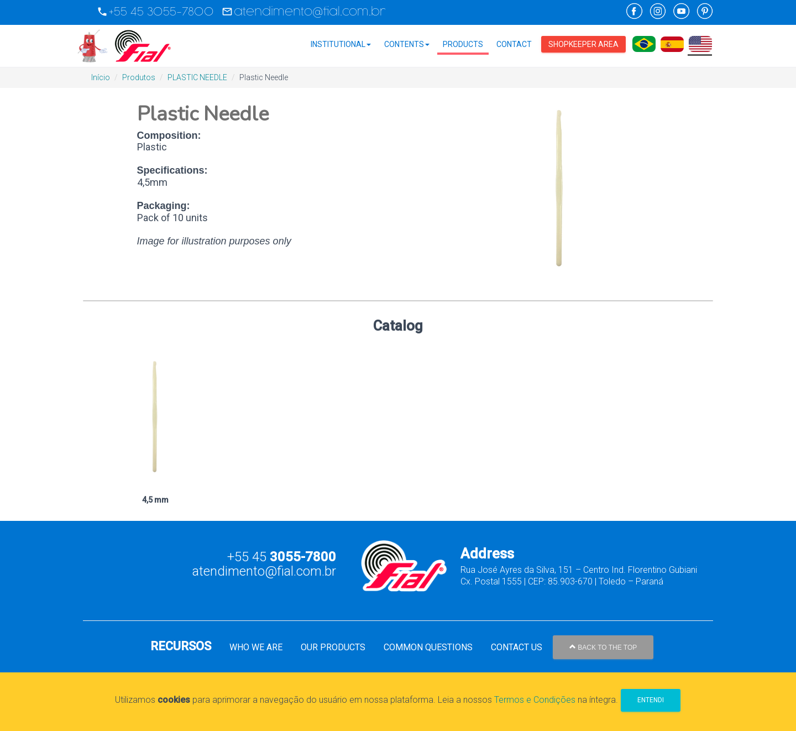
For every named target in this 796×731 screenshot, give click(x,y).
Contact (514, 44)
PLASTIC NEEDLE (197, 77)
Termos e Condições (534, 700)
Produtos (138, 77)
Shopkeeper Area (583, 44)
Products (463, 44)
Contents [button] (407, 44)
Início (100, 77)
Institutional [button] (341, 44)
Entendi (650, 700)
